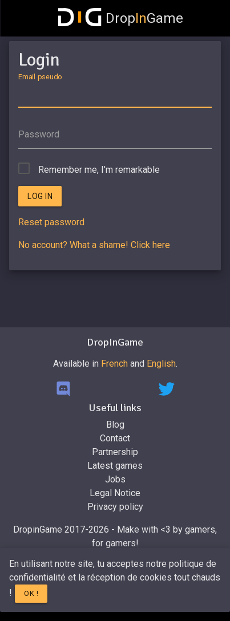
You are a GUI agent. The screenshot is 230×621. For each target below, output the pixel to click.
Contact (115, 438)
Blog (115, 424)
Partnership (115, 452)
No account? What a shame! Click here (94, 245)
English (161, 363)
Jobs (115, 479)
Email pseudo (40, 76)
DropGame (121, 18)
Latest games (115, 465)
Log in (40, 196)
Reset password (51, 222)
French (114, 363)
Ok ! (31, 593)
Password (38, 134)
